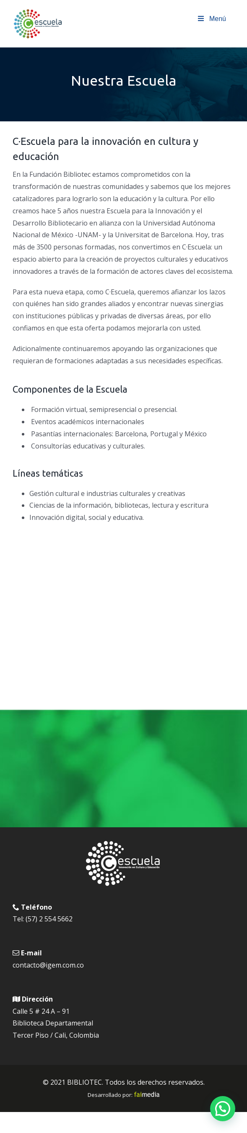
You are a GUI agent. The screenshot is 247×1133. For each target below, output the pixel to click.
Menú (211, 18)
